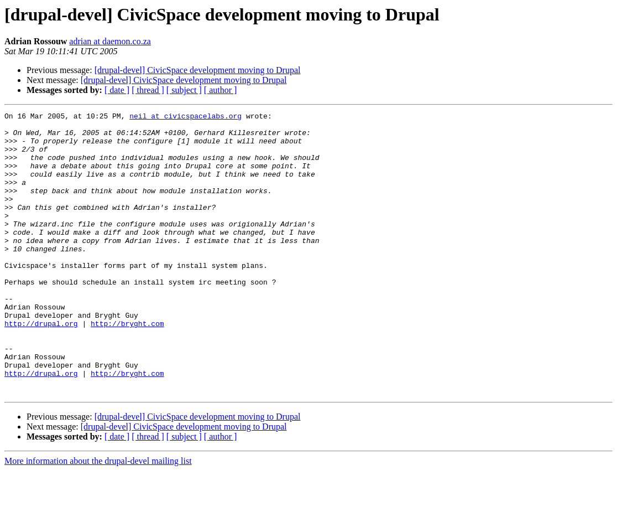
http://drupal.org (41, 366)
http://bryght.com (127, 366)
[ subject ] (184, 90)
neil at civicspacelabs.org (185, 117)
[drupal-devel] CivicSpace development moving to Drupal (198, 70)
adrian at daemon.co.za (109, 41)
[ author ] (220, 90)
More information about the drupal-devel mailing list (98, 517)
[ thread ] (148, 90)
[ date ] (116, 90)
